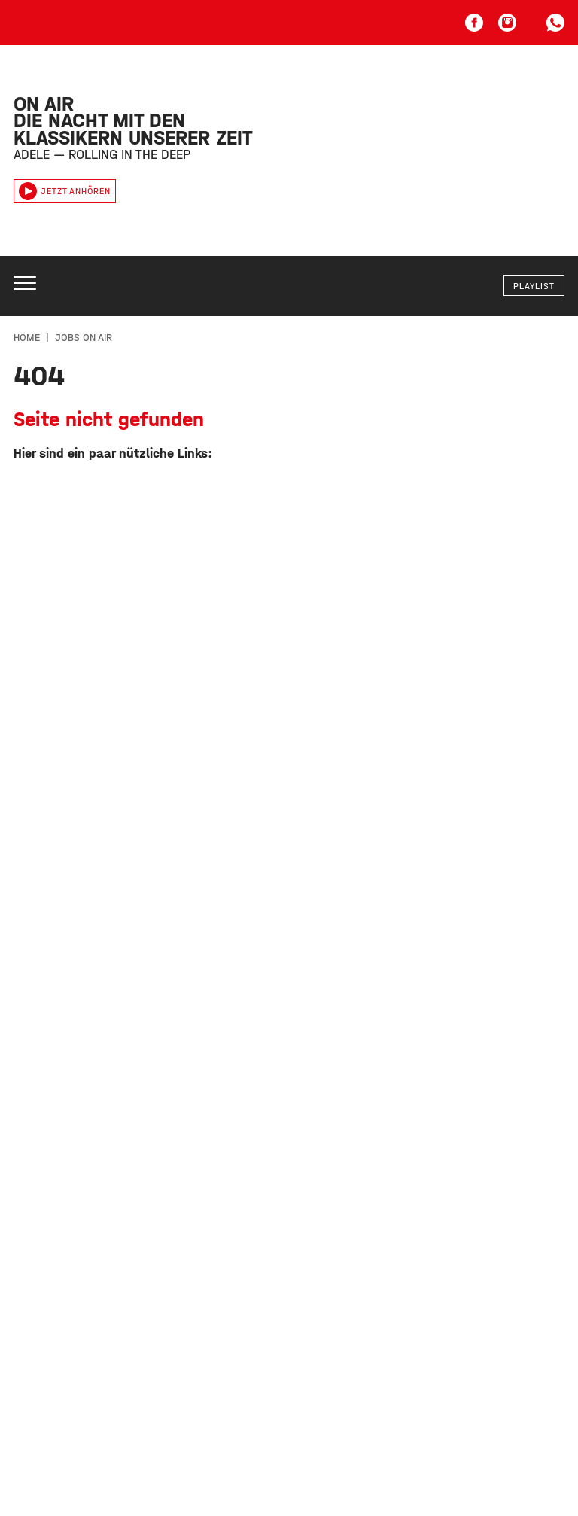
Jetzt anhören (65, 191)
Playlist (534, 286)
